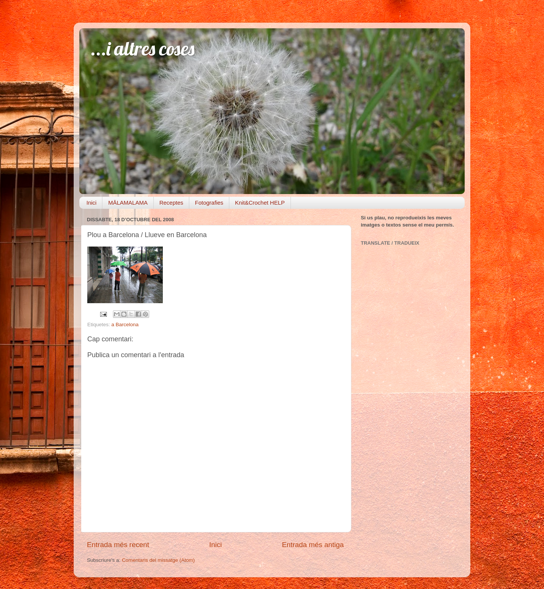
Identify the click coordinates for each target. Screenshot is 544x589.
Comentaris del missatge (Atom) (158, 560)
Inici (92, 202)
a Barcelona (125, 324)
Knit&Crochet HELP (260, 202)
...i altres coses (143, 48)
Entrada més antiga (313, 545)
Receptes (171, 202)
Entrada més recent (118, 545)
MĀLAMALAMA (127, 202)
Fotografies (209, 202)
